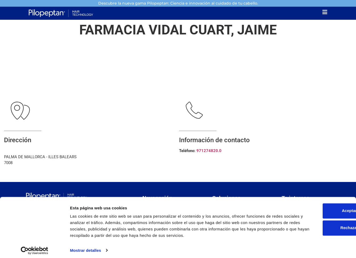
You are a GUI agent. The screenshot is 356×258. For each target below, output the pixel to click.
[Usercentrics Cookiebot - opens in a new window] (34, 248)
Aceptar (311, 201)
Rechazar (312, 218)
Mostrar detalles (85, 247)
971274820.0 (208, 151)
